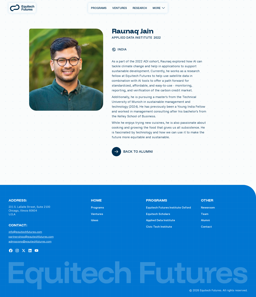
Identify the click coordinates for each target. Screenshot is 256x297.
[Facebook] (11, 250)
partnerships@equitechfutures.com (31, 237)
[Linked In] (30, 250)
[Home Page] (22, 8)
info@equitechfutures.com (25, 232)
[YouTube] (36, 250)
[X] (23, 250)
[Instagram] (17, 250)
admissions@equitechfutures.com (30, 241)
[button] (159, 8)
